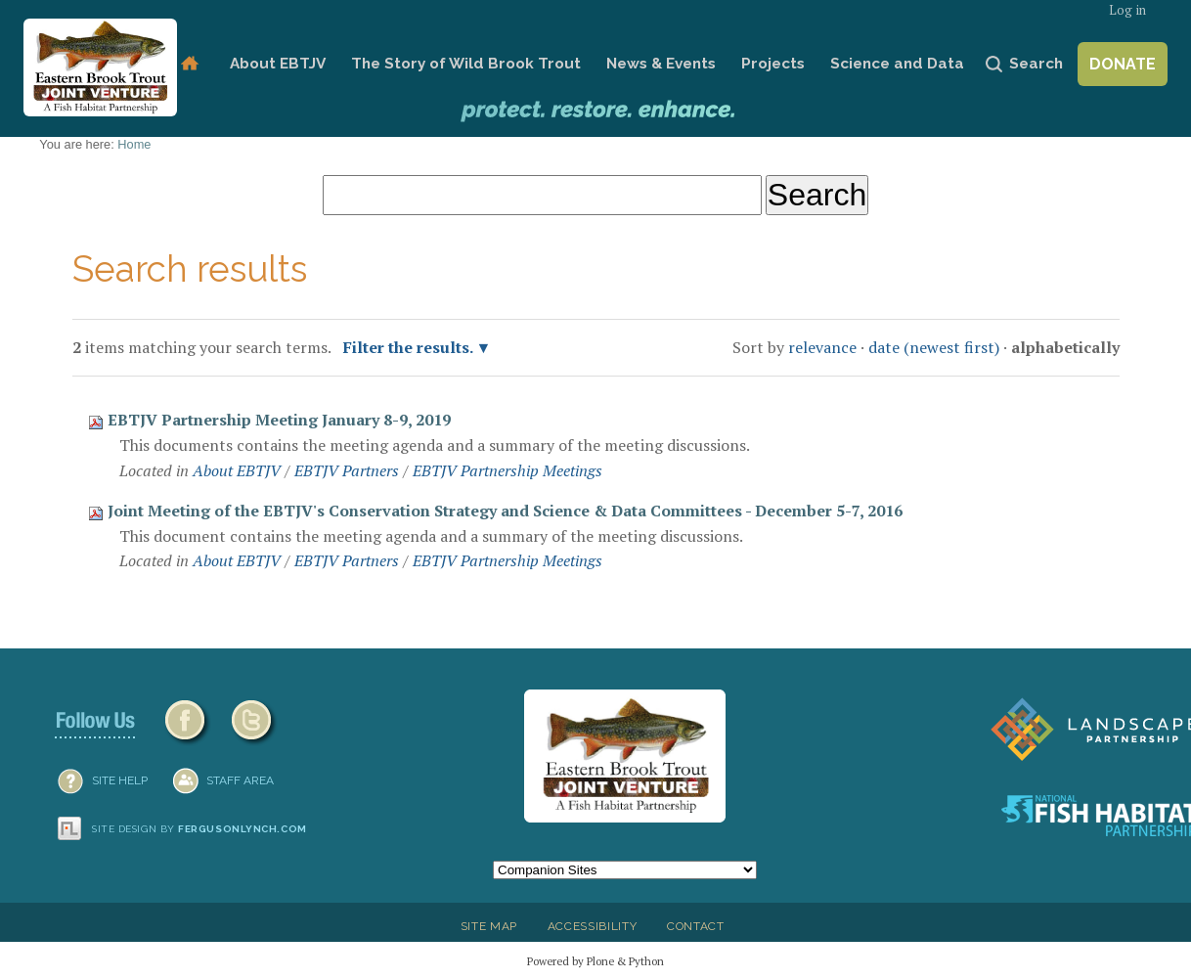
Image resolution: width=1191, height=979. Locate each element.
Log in (1127, 10)
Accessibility (593, 926)
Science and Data (897, 63)
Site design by (199, 828)
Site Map (489, 926)
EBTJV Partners (346, 470)
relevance (822, 347)
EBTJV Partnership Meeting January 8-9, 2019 (279, 419)
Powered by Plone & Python (595, 961)
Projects (773, 63)
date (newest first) (933, 347)
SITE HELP (120, 780)
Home (189, 64)
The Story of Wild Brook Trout (466, 63)
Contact (696, 926)
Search (1036, 63)
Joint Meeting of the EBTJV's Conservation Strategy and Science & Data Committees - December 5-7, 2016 (505, 510)
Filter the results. (409, 347)
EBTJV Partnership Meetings (507, 470)
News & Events (661, 63)
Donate (1122, 64)
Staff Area (240, 780)
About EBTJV (278, 63)
